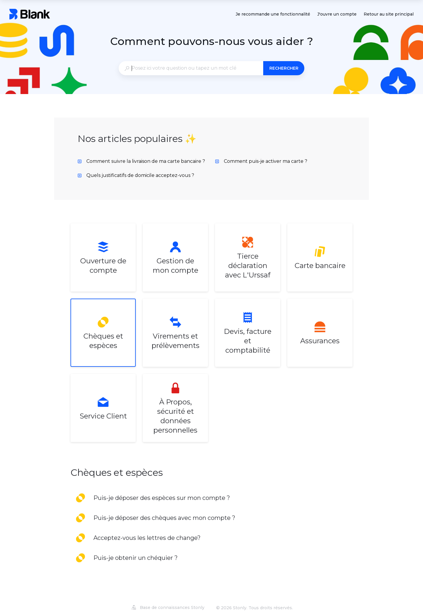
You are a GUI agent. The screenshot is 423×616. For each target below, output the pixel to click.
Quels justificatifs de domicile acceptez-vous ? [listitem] (136, 175)
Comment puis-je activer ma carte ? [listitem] (261, 161)
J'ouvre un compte (337, 14)
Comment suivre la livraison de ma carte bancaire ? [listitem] (141, 161)
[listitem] (103, 257)
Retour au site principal (389, 14)
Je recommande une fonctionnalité (273, 14)
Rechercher (283, 68)
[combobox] (191, 68)
